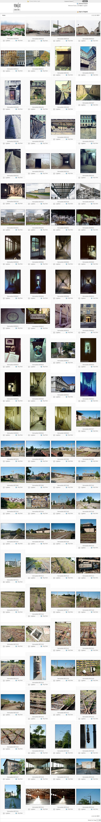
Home (3, 15)
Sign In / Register (83, 11)
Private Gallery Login (34, 1)
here (81, 5)
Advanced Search (83, 3)
